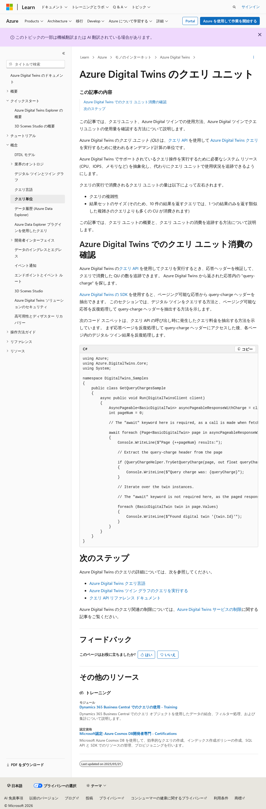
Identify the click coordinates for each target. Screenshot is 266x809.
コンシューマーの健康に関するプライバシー (167, 797)
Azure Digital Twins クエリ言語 (117, 583)
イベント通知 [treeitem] (25, 265)
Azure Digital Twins (175, 57)
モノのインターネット (133, 57)
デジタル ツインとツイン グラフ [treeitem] (39, 177)
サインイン (251, 6)
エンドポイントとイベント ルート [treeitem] (39, 278)
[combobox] (35, 64)
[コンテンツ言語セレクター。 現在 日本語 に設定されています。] (14, 786)
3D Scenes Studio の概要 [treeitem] (35, 126)
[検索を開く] (234, 7)
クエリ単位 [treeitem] (24, 198)
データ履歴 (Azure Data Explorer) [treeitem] (33, 211)
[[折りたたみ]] (63, 53)
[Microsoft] (9, 7)
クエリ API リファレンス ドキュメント (125, 597)
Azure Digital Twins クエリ (234, 140)
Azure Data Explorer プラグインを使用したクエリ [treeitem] (38, 227)
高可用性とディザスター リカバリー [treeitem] (39, 319)
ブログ (70, 797)
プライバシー (110, 797)
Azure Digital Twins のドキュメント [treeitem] (36, 78)
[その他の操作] (253, 57)
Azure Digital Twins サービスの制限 (209, 609)
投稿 (89, 797)
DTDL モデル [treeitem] (25, 154)
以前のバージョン (43, 797)
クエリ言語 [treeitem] (24, 189)
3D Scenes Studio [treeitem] (29, 290)
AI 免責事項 (13, 797)
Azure (102, 57)
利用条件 (221, 797)
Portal (190, 20)
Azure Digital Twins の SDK (103, 294)
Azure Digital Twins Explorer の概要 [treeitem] (39, 113)
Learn (84, 57)
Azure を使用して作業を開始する (230, 20)
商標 (238, 797)
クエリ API (178, 140)
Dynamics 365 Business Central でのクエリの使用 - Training (128, 707)
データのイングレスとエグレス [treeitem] (38, 252)
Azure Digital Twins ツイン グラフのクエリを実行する (138, 590)
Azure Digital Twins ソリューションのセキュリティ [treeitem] (39, 303)
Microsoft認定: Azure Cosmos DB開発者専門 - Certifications (128, 733)
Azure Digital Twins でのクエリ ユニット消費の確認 (125, 101)
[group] (168, 450)
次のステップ (94, 108)
